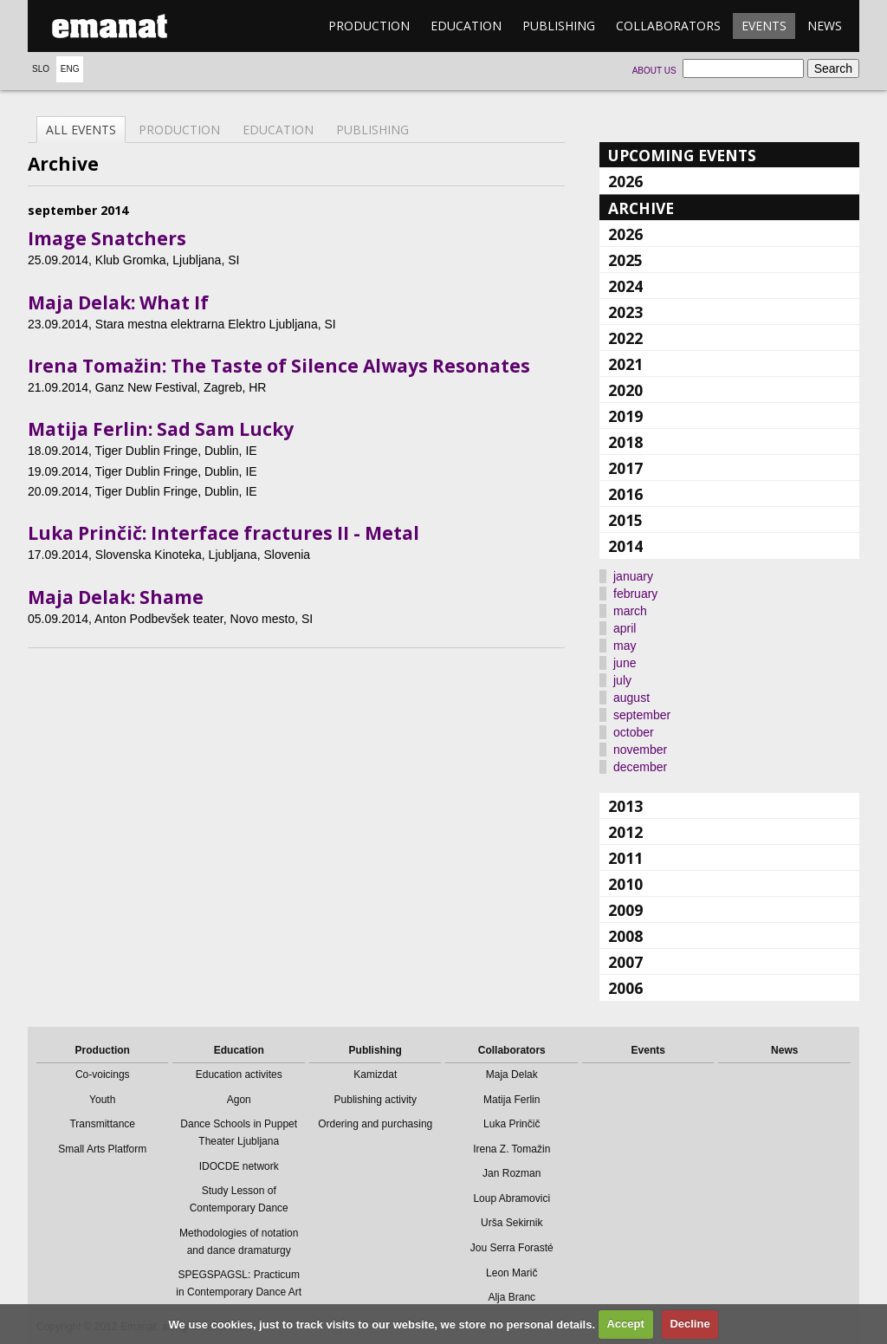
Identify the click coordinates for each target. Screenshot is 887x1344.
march (630, 611)
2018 (625, 442)
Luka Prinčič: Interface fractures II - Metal (223, 533)
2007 (625, 961)
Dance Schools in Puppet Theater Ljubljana (238, 1132)
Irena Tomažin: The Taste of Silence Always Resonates (279, 366)
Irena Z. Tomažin (511, 1149)
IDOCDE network (239, 1166)
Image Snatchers (107, 238)
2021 (625, 364)
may (624, 646)
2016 (625, 494)
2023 (625, 312)
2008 (625, 935)
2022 (625, 338)
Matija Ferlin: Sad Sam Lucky (161, 429)
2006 (625, 987)
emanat (110, 26)
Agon (239, 1100)
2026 (625, 181)
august (631, 697)
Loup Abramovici (511, 1198)
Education (466, 25)
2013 (625, 805)
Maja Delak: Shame (116, 597)
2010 (625, 883)
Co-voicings (102, 1074)
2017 (625, 468)
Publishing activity (375, 1100)
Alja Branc (511, 1297)
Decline (689, 1323)
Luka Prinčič (511, 1124)
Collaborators (668, 25)
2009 (625, 909)
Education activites (239, 1074)
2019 (625, 416)
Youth (102, 1100)
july (622, 680)
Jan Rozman (511, 1173)
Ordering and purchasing (375, 1124)
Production (369, 25)
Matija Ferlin (511, 1100)
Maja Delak (512, 1074)
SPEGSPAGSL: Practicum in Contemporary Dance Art (238, 1283)
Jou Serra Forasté (512, 1248)
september (641, 715)
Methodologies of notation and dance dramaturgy (238, 1241)
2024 (625, 286)
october (633, 732)
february (635, 594)
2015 (625, 520)
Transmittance (102, 1124)
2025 (625, 260)
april (624, 628)
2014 (625, 546)
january (633, 576)
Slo (40, 69)
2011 (625, 857)
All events (81, 129)
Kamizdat (375, 1074)
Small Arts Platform (102, 1149)
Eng (70, 69)
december (640, 767)
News (824, 25)
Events (764, 25)
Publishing (558, 25)
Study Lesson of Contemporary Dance (239, 1199)
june (624, 663)
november (640, 749)
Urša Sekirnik (511, 1223)
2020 (625, 390)
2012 (625, 831)
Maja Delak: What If (118, 302)
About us (654, 70)
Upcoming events (682, 155)
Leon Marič (511, 1273)
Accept (625, 1323)
